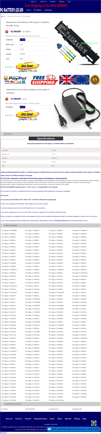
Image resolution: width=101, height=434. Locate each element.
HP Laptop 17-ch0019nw (32, 289)
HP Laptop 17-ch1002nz (79, 361)
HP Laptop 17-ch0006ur (32, 266)
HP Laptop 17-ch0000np (56, 237)
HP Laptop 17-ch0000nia (79, 230)
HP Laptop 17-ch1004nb (56, 367)
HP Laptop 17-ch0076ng (79, 302)
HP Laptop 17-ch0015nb (32, 282)
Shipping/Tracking (40, 419)
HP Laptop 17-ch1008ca (56, 374)
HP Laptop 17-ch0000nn (9, 237)
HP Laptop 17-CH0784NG (56, 335)
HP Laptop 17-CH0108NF (56, 309)
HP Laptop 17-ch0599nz (32, 328)
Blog (69, 1)
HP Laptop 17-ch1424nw (56, 393)
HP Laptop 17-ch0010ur (56, 276)
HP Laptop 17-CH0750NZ (32, 331)
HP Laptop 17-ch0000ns (79, 237)
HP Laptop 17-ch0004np (32, 260)
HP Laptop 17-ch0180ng (32, 315)
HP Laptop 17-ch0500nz (79, 322)
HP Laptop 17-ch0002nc (9, 250)
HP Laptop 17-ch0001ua (56, 247)
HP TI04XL (5, 409)
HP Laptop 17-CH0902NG (79, 338)
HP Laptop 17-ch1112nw (32, 387)
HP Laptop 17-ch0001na (56, 240)
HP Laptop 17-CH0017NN (9, 286)
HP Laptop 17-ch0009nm (79, 269)
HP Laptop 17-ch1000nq (32, 354)
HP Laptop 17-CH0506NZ (56, 325)
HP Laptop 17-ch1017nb (32, 384)
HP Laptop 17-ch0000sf (32, 240)
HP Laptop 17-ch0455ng (9, 322)
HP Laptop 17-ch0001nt (8, 247)
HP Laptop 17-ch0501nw (32, 325)
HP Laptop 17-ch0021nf (79, 289)
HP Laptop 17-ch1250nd (9, 390)
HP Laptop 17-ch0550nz (79, 325)
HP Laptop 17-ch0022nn (32, 292)
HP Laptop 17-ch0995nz (79, 348)
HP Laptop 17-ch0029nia (32, 299)
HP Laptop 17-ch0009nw (9, 273)
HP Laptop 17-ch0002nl (55, 250)
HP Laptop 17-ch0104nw (32, 309)
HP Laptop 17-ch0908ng (56, 341)
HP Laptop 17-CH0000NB (9, 230)
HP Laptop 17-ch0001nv (32, 247)
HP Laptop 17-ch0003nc (79, 253)
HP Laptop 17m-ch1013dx (56, 400)
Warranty (68, 419)
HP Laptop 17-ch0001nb (79, 240)
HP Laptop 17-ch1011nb (32, 380)
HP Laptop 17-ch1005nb (32, 371)
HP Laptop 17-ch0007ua (79, 266)
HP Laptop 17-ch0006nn (79, 263)
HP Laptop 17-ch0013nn (56, 279)
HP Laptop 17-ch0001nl (8, 243)
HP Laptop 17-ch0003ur (79, 256)
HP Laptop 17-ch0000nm (79, 233)
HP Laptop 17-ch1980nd (79, 397)
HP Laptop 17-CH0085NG (56, 305)
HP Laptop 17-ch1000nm (9, 354)
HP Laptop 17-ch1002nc (9, 361)
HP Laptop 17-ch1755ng (9, 397)
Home (28, 10)
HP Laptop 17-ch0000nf (56, 230)
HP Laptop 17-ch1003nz (9, 367)
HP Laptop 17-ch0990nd (32, 348)
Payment (52, 1)
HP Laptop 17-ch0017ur (32, 286)
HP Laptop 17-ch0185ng (56, 315)
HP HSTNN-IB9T (30, 409)
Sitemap (77, 419)
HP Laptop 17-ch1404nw (9, 393)
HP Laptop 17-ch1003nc (32, 364)
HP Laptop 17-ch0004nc (9, 260)
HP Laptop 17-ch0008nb (32, 269)
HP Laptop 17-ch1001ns (32, 358)
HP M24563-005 (77, 409)
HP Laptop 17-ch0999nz (56, 351)
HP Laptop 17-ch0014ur (8, 282)
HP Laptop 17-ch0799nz (79, 335)
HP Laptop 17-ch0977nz (79, 344)
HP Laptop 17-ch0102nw (9, 309)
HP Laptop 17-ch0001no (56, 243)
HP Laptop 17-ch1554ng (79, 393)
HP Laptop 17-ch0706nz (9, 331)
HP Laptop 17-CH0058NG (32, 302)
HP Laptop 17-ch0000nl (55, 233)
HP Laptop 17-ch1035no (79, 384)
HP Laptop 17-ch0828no (32, 338)
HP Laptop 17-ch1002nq (56, 361)
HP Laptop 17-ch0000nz (9, 240)
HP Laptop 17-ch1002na (79, 358)
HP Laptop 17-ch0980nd (9, 348)
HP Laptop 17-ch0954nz (9, 344)
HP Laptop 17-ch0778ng (32, 335)
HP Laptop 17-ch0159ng (56, 312)
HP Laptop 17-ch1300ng (32, 390)
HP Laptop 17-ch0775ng (79, 331)
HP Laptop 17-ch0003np (32, 256)
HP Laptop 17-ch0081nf (8, 305)
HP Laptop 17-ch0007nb (56, 266)
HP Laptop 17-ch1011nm (56, 380)
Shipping (61, 1)
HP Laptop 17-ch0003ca (56, 253)
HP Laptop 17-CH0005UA (32, 263)
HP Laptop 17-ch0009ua (32, 273)
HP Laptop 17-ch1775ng (32, 397)
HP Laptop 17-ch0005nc (79, 260)
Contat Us (18, 419)
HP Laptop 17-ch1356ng (79, 390)
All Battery (48, 10)
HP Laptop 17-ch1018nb (56, 384)
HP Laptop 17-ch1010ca (56, 377)
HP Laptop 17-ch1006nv (79, 371)
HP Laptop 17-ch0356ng (79, 318)
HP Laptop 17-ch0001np (79, 243)
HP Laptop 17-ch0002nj (32, 250)
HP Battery (38, 10)
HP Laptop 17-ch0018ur (79, 286)
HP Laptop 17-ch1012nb (79, 380)
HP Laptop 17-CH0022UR (56, 292)
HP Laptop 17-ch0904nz (9, 341)
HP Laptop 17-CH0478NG (32, 322)
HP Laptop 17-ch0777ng (9, 335)
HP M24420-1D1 (53, 409)
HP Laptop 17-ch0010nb (9, 276)
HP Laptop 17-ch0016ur (79, 282)
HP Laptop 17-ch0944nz (79, 341)
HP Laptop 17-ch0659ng (56, 328)
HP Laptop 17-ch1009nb (32, 377)
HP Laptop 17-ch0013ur (79, 279)
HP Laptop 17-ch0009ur (56, 273)
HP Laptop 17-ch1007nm (32, 374)
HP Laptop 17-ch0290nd (56, 318)
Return (52, 419)
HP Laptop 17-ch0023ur (79, 292)
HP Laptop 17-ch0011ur (8, 279)
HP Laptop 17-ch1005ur (56, 371)
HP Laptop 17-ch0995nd (56, 348)
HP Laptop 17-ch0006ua (9, 266)
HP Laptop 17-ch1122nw (56, 387)
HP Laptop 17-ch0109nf (79, 309)
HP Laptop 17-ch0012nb (32, 279)
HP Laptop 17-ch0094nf (79, 305)
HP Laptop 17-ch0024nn (9, 296)
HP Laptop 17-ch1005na (9, 371)
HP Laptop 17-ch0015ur (56, 282)
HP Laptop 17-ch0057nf (8, 302)
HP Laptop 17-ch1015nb (9, 384)
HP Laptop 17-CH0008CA (9, 269)
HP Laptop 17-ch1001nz (56, 358)
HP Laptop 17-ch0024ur (32, 296)
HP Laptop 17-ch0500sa (9, 325)
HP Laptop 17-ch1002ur (8, 364)
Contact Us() (59, 220)
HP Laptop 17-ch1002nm (32, 361)
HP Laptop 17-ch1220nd (79, 387)
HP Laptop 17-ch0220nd (9, 318)
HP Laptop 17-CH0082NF (32, 305)
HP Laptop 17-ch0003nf (8, 256)
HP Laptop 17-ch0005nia (9, 263)
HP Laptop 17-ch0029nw (56, 299)
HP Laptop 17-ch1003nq (56, 364)
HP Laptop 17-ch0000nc (32, 230)
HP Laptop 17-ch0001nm (32, 243)
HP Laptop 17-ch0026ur (79, 296)
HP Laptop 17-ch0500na (56, 322)
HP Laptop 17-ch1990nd (9, 400)
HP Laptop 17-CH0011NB (79, 276)
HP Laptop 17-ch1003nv (79, 364)
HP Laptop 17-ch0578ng (9, 328)
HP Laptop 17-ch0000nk (32, 233)
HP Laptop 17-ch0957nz (32, 344)
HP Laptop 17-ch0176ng (9, 315)
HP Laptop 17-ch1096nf (8, 387)
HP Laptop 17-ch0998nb (32, 351)
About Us (33, 1)
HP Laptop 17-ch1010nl (79, 377)
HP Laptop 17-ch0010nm (32, 276)
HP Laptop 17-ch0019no (9, 289)
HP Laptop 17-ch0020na (56, 289)
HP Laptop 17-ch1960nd (56, 397)
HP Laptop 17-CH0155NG (32, 312)
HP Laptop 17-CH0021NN (9, 292)
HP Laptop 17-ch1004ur (79, 367)
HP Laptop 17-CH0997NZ (9, 351)
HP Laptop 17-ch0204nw (79, 315)
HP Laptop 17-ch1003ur (32, 367)
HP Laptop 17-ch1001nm (9, 358)
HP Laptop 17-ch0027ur (8, 299)
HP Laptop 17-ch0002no (79, 250)
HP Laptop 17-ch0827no (9, 338)
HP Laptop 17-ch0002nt (8, 253)
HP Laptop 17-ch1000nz (56, 354)
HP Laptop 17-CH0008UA (56, 269)
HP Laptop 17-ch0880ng (56, 338)
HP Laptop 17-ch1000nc (79, 351)
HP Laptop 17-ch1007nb (9, 374)
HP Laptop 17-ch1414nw (32, 393)
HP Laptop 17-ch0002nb (79, 247)
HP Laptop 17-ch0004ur (56, 260)
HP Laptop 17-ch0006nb (56, 263)
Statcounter (3, 433)
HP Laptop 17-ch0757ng (56, 331)
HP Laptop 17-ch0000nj (8, 233)
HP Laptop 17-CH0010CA (79, 273)
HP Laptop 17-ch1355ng (56, 390)
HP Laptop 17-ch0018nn (56, 286)
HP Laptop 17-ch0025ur (56, 296)
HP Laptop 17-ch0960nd (56, 344)
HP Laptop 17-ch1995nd (32, 400)
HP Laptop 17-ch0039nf (79, 299)
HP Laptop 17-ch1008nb (79, 374)
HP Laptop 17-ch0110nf (8, 312)
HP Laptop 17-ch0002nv (32, 253)
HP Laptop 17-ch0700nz (79, 328)
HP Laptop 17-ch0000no (32, 237)
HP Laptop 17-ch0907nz (32, 341)
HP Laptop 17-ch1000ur (79, 354)
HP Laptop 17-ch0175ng (79, 312)
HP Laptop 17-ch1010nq (9, 380)
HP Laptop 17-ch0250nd (32, 318)
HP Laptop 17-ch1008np (9, 377)
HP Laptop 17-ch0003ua (56, 256)
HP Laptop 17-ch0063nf (56, 302)
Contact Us (43, 1)
